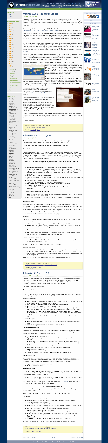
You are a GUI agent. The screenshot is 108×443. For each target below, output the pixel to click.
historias (11, 145)
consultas (11, 127)
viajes (10, 191)
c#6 (9, 124)
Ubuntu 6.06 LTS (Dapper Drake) (14, 79)
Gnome (25, 51)
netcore (10, 159)
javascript (11, 150)
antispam (11, 104)
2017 (10, 42)
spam (10, 177)
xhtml (10, 197)
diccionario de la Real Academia (41, 93)
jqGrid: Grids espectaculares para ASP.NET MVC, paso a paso (95, 37)
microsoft (11, 153)
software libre (12, 174)
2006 (10, 66)
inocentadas (11, 148)
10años (10, 100)
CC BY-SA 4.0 (73, 441)
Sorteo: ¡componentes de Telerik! (95, 83)
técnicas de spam (13, 180)
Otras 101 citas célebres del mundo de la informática (95, 99)
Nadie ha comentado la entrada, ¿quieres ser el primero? (41, 265)
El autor (74, 3)
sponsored (11, 178)
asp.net (10, 106)
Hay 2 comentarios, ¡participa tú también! (36, 127)
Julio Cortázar (64, 381)
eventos (10, 139)
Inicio (69, 3)
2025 (10, 25)
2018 (10, 40)
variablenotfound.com (14, 188)
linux (38, 130)
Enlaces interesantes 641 (96, 75)
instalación (33, 130)
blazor (10, 115)
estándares (11, 137)
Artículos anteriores (77, 437)
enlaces (10, 136)
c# (9, 122)
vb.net (10, 189)
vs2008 (10, 192)
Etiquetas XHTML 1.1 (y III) (37, 135)
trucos (10, 183)
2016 (10, 45)
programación (12, 166)
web (10, 194)
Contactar (80, 3)
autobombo (11, 113)
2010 (10, 57)
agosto (11, 75)
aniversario (11, 103)
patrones (11, 163)
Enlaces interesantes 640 (96, 90)
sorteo (10, 175)
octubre (12, 71)
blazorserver (11, 116)
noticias (10, 160)
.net (9, 98)
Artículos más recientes (29, 437)
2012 (10, 53)
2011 (10, 55)
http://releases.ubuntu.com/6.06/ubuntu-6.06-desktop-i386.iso (41, 30)
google (10, 142)
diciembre (12, 68)
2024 (10, 28)
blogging (10, 119)
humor (10, 147)
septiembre (13, 73)
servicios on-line (12, 171)
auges (10, 112)
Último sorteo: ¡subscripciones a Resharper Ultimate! (95, 29)
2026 (10, 23)
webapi (10, 195)
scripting (11, 169)
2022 (10, 32)
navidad (10, 157)
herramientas (12, 144)
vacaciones (11, 184)
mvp (10, 156)
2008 (10, 62)
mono (10, 154)
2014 (10, 49)
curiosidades (11, 130)
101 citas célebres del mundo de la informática (95, 45)
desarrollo (11, 133)
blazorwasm (11, 118)
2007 (10, 64)
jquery (10, 151)
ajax (9, 101)
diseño (10, 134)
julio (11, 76)
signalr (10, 172)
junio (11, 89)
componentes (12, 125)
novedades (11, 162)
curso (10, 131)
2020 (10, 36)
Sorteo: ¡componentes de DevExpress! (95, 68)
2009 (10, 60)
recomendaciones (13, 168)
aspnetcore (11, 107)
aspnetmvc (11, 110)
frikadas (10, 140)
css (9, 128)
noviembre (12, 69)
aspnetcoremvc (12, 109)
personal (11, 165)
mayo (11, 90)
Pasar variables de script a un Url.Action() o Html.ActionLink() (96, 61)
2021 (10, 34)
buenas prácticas (12, 121)
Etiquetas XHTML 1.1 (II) (36, 273)
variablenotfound (13, 186)
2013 (10, 51)
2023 (10, 30)
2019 (10, 38)
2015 (10, 47)
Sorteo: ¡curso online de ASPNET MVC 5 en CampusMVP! (96, 53)
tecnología (11, 181)
